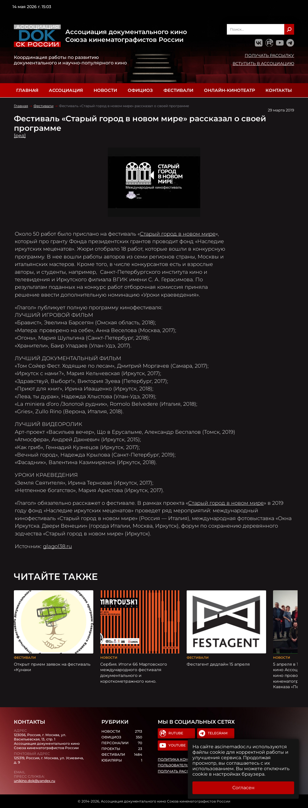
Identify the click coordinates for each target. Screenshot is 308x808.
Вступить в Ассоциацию (263, 63)
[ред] (20, 135)
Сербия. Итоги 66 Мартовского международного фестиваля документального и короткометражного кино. (133, 673)
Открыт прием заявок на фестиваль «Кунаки (52, 667)
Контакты (279, 90)
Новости (105, 90)
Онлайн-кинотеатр (229, 90)
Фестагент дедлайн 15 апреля (218, 664)
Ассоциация (66, 90)
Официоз (140, 90)
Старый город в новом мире (178, 234)
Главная (27, 90)
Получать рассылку (269, 55)
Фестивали (178, 90)
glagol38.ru (57, 546)
